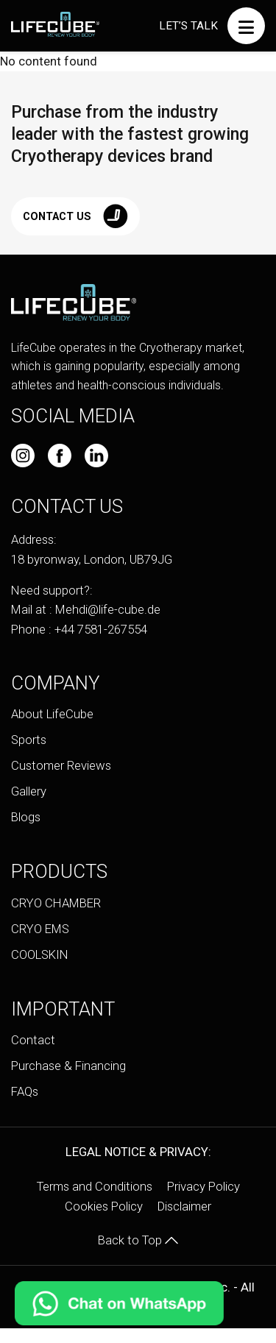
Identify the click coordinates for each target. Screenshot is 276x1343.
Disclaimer (184, 1206)
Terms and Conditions (94, 1186)
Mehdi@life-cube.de (107, 609)
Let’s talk (188, 25)
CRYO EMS (40, 928)
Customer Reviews (61, 765)
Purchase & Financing (68, 1065)
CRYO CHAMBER (56, 903)
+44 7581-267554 (100, 629)
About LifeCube (52, 713)
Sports (28, 739)
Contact (33, 1039)
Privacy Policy (203, 1186)
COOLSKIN (39, 954)
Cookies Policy (104, 1206)
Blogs (25, 816)
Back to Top (138, 1240)
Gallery (28, 791)
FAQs (24, 1091)
